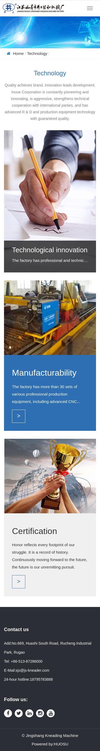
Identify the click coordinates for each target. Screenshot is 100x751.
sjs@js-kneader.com (32, 670)
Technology (37, 53)
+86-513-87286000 (27, 661)
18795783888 (41, 679)
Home (18, 53)
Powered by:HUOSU (50, 744)
